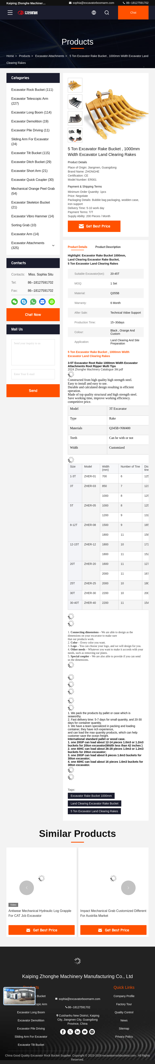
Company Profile (124, 996)
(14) (32, 216)
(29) (31, 162)
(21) (29, 171)
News (124, 1020)
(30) (32, 179)
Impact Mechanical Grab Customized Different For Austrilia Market (113, 913)
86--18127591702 (135, 2)
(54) (33, 191)
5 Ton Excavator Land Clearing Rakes (94, 811)
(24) (30, 141)
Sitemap (124, 1028)
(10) (23, 225)
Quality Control (124, 1012)
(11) (30, 130)
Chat (133, 12)
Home (10, 56)
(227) (29, 101)
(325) (27, 245)
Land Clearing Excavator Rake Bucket (94, 803)
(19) (29, 121)
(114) (31, 112)
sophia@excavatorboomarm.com (91, 2)
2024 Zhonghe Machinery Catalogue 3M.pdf (95, 369)
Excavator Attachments (49, 56)
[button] (75, 140)
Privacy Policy (124, 1036)
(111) (32, 89)
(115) (30, 153)
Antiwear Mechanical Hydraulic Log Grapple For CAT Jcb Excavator (39, 913)
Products (24, 56)
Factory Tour (124, 1004)
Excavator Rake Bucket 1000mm (91, 795)
